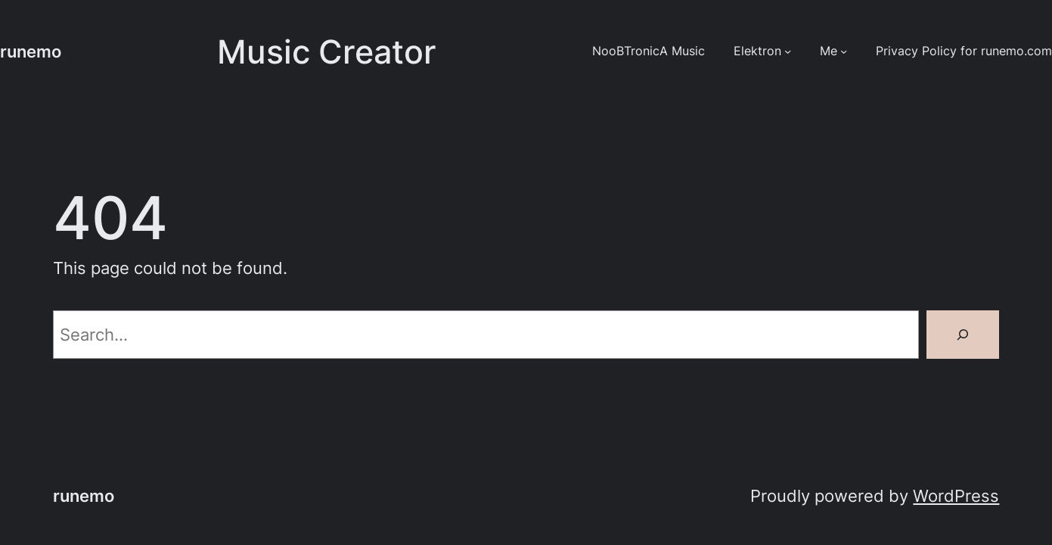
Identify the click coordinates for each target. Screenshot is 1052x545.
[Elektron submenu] (787, 51)
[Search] (962, 334)
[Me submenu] (843, 51)
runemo (30, 51)
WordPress (956, 496)
